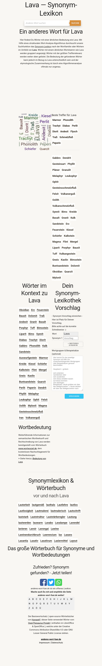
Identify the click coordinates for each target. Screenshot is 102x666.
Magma (43, 405)
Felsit (44, 399)
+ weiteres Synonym (73, 344)
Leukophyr (25, 399)
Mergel (43, 369)
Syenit (39, 333)
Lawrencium (50, 534)
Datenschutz (57, 642)
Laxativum (46, 540)
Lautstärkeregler (56, 516)
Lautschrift (74, 510)
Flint (34, 369)
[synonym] (70, 338)
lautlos (74, 504)
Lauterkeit (24, 504)
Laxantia (23, 540)
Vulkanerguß (33, 417)
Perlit (22, 387)
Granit (33, 321)
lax (60, 534)
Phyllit (22, 393)
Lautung (72, 516)
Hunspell (36, 619)
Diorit (43, 339)
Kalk (44, 345)
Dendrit (42, 387)
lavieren (22, 528)
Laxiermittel (61, 540)
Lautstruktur (37, 516)
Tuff (32, 327)
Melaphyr (33, 393)
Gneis (22, 375)
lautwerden (24, 522)
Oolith (22, 405)
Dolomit (32, 315)
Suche (75, 23)
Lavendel (74, 522)
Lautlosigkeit (25, 510)
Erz (33, 309)
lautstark (23, 516)
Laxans (68, 534)
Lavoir (32, 528)
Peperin (31, 387)
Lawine (55, 528)
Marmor (43, 357)
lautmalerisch (58, 510)
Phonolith (34, 345)
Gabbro (23, 345)
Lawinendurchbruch (29, 534)
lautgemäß (38, 504)
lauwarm (38, 522)
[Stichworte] (67, 373)
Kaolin (31, 375)
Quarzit (41, 381)
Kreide (22, 363)
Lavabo (49, 522)
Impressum (44, 642)
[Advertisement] (51, 91)
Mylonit (32, 405)
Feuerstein (43, 309)
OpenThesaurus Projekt (39, 623)
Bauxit (22, 315)
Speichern (74, 396)
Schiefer (42, 363)
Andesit (23, 321)
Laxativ (34, 540)
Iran (21, 417)
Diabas (23, 339)
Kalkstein (24, 369)
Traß (42, 315)
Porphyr (23, 327)
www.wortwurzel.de (27, 448)
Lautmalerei (41, 510)
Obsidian (24, 309)
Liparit (22, 333)
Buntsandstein (27, 381)
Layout (73, 540)
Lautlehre (62, 504)
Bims (31, 333)
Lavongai (43, 528)
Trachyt (33, 339)
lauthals (50, 504)
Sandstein (24, 351)
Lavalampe (61, 522)
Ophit (36, 399)
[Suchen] (47, 23)
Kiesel (32, 363)
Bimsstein (42, 327)
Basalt (42, 321)
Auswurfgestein (28, 357)
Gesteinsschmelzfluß (31, 411)
